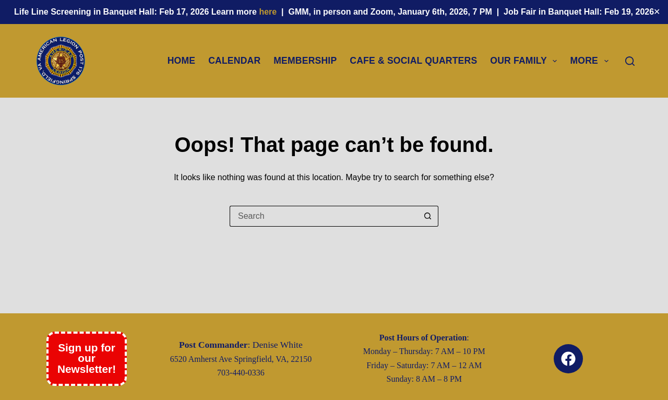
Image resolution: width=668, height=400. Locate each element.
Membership (305, 60)
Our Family (525, 61)
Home (182, 60)
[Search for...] (324, 216)
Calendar (234, 60)
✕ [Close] (656, 11)
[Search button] (428, 216)
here (269, 11)
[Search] (630, 61)
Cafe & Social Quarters (413, 60)
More (591, 61)
